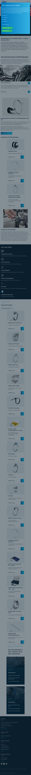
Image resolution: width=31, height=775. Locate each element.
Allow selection (6, 30)
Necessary (5, 15)
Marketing (5, 21)
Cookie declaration (5, 24)
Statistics (5, 19)
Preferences (5, 17)
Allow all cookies (6, 27)
